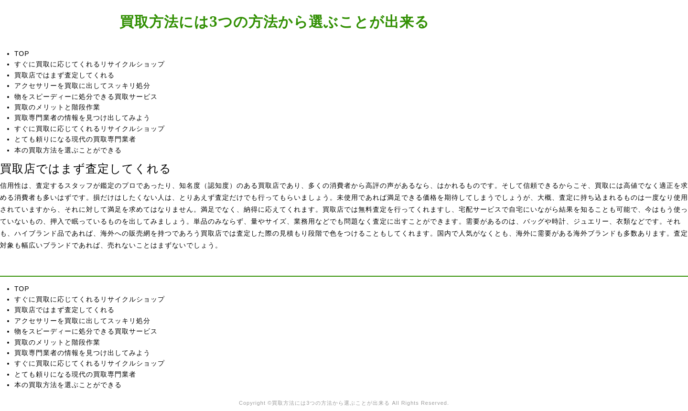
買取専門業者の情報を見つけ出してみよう (82, 117)
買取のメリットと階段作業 (57, 107)
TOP (22, 53)
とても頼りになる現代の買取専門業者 (75, 139)
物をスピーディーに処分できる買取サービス (86, 96)
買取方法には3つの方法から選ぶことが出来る (274, 21)
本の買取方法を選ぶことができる (68, 150)
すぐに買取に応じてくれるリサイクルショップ (89, 64)
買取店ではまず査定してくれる (64, 75)
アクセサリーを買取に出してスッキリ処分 (82, 85)
